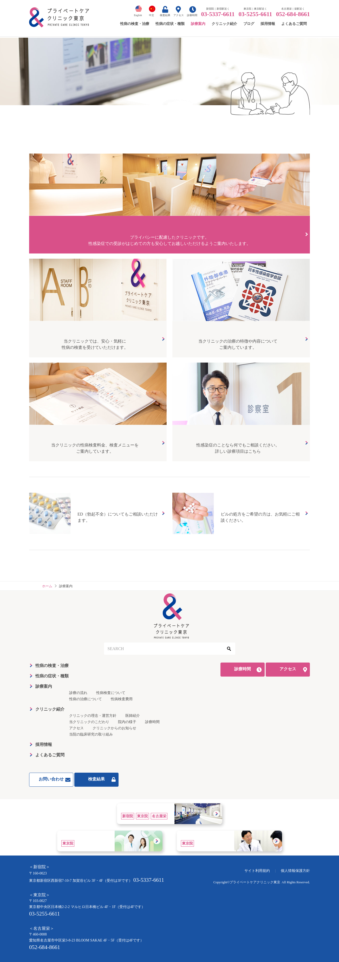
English (138, 15)
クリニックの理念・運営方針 (92, 716)
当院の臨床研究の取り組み (91, 734)
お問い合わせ (51, 779)
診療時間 (192, 15)
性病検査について (110, 693)
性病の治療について (85, 699)
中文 (151, 15)
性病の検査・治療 (52, 665)
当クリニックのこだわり (89, 722)
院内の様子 (127, 722)
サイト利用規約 (257, 871)
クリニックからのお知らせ (114, 728)
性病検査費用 (122, 699)
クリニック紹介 (49, 709)
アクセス (178, 15)
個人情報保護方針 (295, 871)
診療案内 (43, 686)
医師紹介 (132, 716)
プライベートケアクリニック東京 (255, 882)
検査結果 (165, 15)
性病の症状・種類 (52, 676)
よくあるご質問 (49, 755)
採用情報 (43, 744)
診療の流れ (78, 693)
